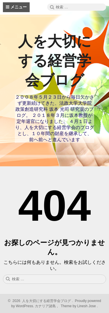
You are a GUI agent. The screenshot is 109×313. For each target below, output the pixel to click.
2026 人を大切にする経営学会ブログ (41, 301)
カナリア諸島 (46, 306)
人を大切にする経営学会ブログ (54, 60)
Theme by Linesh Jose (79, 306)
